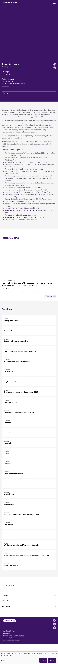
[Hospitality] (29, 464)
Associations (6, 628)
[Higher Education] (29, 454)
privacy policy (8, 655)
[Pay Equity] (29, 577)
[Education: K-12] (29, 393)
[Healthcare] (29, 444)
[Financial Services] (29, 424)
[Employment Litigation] (29, 403)
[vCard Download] (54, 64)
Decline (43, 660)
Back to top (8, 646)
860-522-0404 (8, 79)
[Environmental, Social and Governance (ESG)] (29, 413)
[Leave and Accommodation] (29, 495)
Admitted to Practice (8, 623)
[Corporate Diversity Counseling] (29, 362)
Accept (52, 660)
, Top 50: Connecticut (18, 215)
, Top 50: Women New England (21, 217)
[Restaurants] (29, 546)
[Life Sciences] (29, 515)
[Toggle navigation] (54, 2)
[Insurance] (29, 485)
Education (5, 617)
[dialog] (29, 658)
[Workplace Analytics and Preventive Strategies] (29, 566)
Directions (5, 86)
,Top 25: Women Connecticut (21, 210)
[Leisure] (29, 505)
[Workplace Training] (29, 587)
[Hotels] (29, 475)
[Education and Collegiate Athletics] (29, 383)
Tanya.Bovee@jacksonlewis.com (13, 83)
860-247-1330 (8, 81)
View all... (49, 318)
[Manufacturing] (29, 526)
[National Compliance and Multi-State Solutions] (29, 536)
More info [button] (4, 660)
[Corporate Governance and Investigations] (29, 373)
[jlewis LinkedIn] (54, 646)
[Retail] (29, 556)
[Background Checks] (29, 342)
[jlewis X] (54, 649)
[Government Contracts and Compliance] (29, 434)
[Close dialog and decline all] (56, 653)
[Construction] (29, 352)
